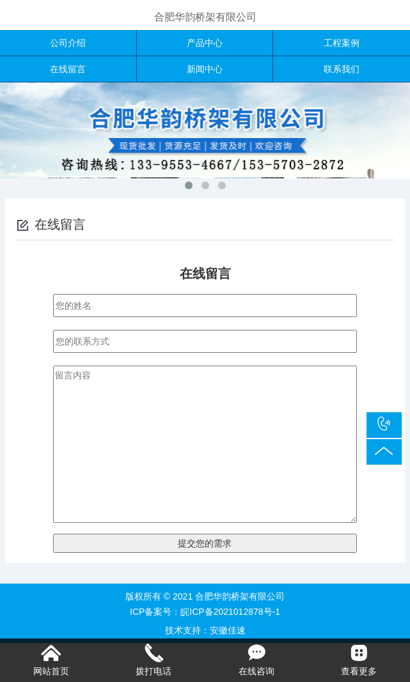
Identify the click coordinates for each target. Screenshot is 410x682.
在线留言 (68, 69)
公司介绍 (68, 43)
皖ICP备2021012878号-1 (230, 612)
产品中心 (205, 43)
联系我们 (341, 69)
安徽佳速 (228, 630)
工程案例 (341, 43)
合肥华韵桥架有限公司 (205, 17)
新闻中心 (205, 69)
